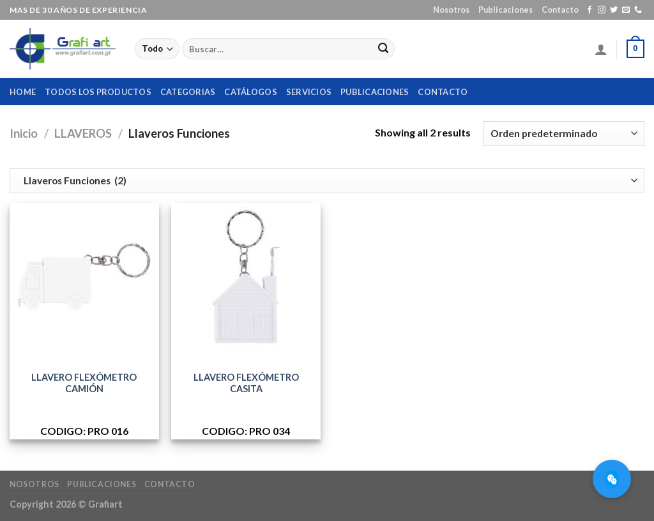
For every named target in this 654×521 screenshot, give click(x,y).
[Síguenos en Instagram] (601, 10)
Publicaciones (505, 9)
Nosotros (451, 9)
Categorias (188, 92)
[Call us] (638, 10)
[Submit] (383, 49)
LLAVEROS (83, 133)
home (23, 92)
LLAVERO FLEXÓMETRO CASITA (246, 383)
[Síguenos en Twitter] (614, 10)
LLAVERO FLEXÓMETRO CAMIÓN (84, 383)
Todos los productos (98, 92)
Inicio (24, 133)
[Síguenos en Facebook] (589, 10)
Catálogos (250, 92)
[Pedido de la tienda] (563, 133)
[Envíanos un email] (626, 10)
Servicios (308, 92)
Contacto (560, 9)
